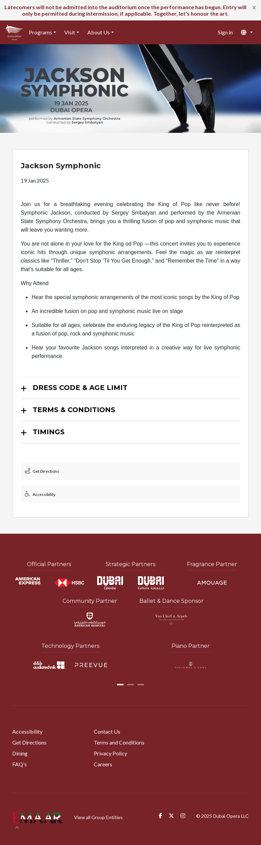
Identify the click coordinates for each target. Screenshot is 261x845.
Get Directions (29, 742)
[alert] (130, 10)
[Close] (254, 7)
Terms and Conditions (119, 742)
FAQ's (19, 764)
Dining (20, 753)
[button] (247, 32)
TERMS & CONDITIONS (74, 410)
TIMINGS (49, 432)
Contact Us (107, 731)
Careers (103, 764)
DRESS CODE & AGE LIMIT (80, 388)
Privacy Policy (110, 753)
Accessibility (27, 731)
